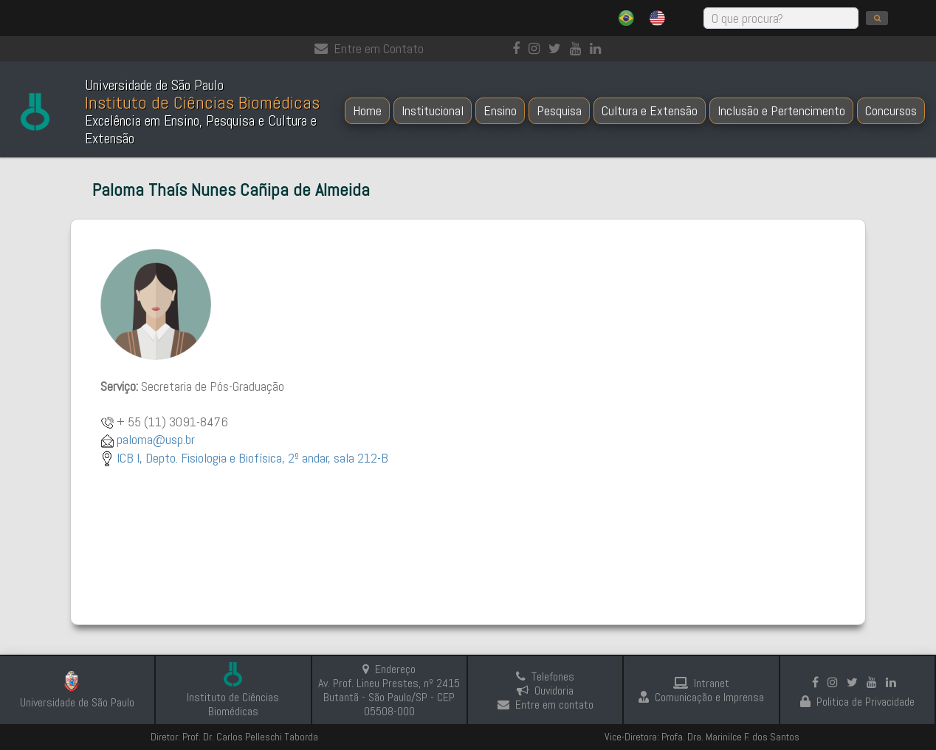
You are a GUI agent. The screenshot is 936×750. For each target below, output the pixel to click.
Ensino (500, 110)
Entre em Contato (369, 48)
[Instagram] (537, 48)
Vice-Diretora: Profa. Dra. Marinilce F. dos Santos (702, 736)
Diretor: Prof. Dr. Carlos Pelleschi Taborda (234, 736)
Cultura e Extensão (650, 110)
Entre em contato (545, 704)
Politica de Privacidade (857, 701)
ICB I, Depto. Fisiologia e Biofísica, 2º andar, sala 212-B (252, 457)
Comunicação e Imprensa (701, 697)
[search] (877, 18)
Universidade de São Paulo (77, 702)
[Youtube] (578, 48)
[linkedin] (598, 48)
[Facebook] (519, 48)
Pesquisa (559, 110)
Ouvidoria (545, 690)
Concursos (891, 110)
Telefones (545, 676)
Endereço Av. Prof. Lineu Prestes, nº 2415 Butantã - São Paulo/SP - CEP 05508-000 (389, 690)
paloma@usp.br (156, 439)
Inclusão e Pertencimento (781, 110)
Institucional (433, 110)
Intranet (701, 683)
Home (367, 110)
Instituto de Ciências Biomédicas (233, 704)
